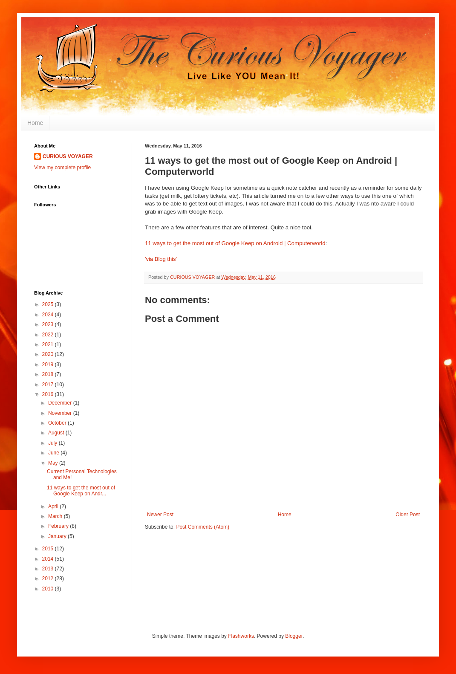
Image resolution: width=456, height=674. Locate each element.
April (54, 506)
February (59, 526)
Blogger (294, 636)
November (60, 413)
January (58, 536)
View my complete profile (62, 168)
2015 (48, 549)
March (56, 516)
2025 (48, 304)
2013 (48, 569)
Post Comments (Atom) (202, 527)
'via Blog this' (161, 259)
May (53, 463)
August (57, 433)
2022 (48, 335)
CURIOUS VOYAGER (68, 156)
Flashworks (241, 636)
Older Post (407, 515)
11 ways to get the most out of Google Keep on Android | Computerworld (235, 243)
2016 (48, 394)
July (53, 443)
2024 (48, 315)
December (60, 403)
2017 (48, 385)
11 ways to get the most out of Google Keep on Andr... (81, 491)
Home (35, 122)
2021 (48, 344)
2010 (48, 589)
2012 (48, 578)
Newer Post (160, 515)
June (54, 453)
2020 (48, 354)
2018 (48, 374)
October (58, 423)
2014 (48, 559)
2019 (48, 364)
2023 (48, 324)
